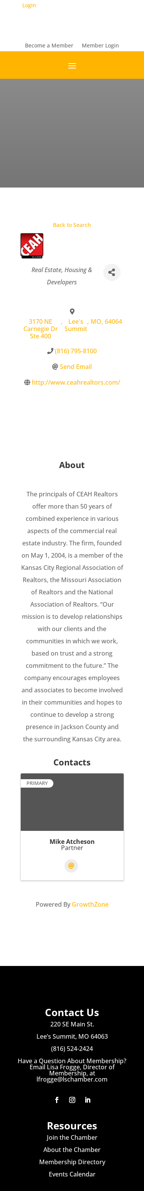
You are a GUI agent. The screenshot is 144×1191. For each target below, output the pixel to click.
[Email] (71, 866)
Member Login (100, 46)
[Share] (112, 272)
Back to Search (72, 224)
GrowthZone (90, 904)
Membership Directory (72, 1162)
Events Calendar (72, 1174)
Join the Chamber (72, 1137)
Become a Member (49, 46)
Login (29, 5)
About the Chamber (72, 1149)
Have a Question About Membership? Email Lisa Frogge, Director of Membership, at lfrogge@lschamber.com (72, 1070)
